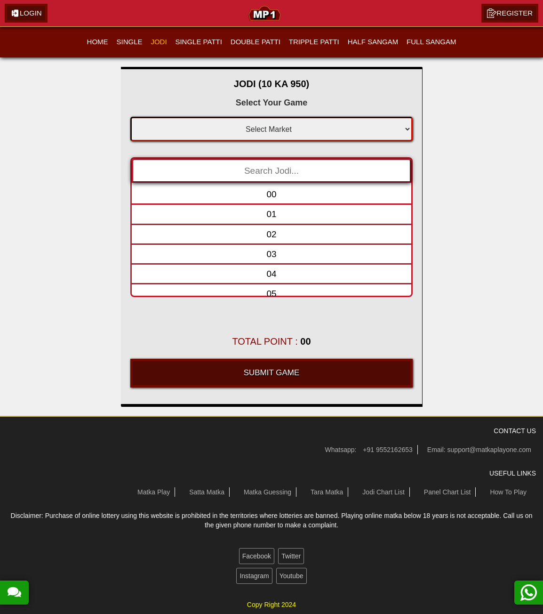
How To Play (508, 492)
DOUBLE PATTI (255, 42)
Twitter (291, 556)
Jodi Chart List (383, 492)
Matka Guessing (267, 492)
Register (510, 13)
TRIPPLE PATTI (314, 42)
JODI (159, 42)
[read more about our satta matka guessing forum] (14, 593)
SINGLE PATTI (198, 42)
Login (26, 13)
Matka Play (153, 492)
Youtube (291, 576)
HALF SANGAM (373, 42)
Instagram (254, 576)
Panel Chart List (447, 492)
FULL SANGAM (431, 42)
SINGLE (129, 42)
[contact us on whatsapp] (528, 593)
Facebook (256, 556)
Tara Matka (327, 492)
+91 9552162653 (388, 449)
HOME (97, 42)
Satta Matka (206, 492)
